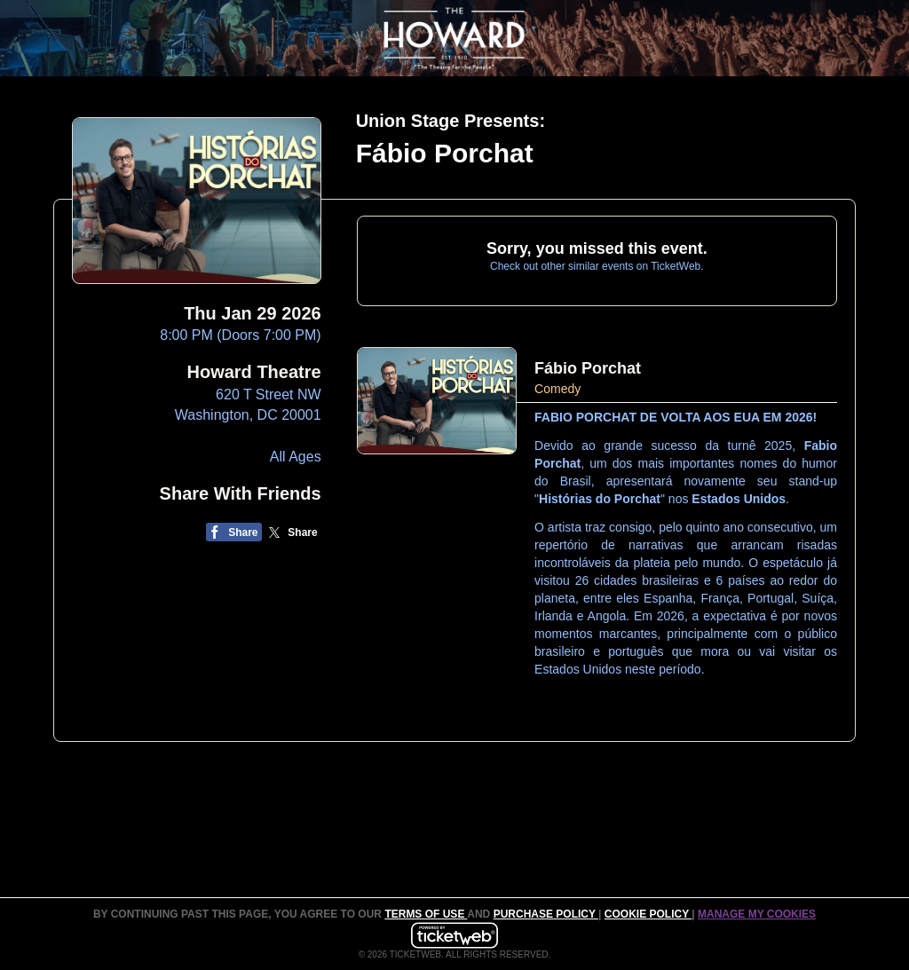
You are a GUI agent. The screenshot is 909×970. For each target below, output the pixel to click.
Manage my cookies (757, 914)
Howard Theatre (254, 372)
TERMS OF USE (425, 914)
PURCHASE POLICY (546, 914)
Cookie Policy (648, 914)
